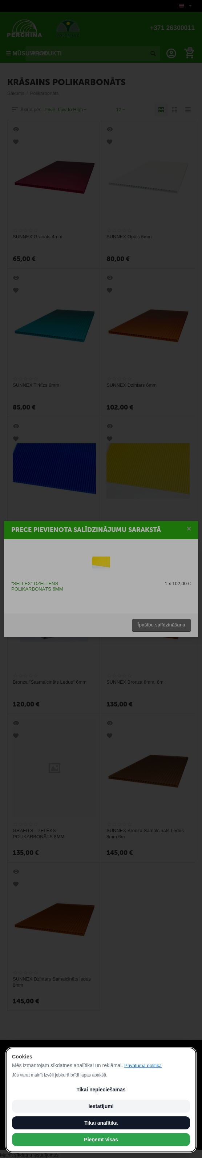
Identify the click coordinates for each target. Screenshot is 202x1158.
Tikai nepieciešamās (100, 1089)
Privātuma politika (143, 1065)
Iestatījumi (100, 1106)
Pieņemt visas (101, 1139)
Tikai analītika (101, 1123)
